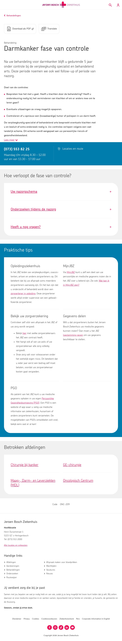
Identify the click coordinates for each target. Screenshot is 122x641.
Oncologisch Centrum (78, 480)
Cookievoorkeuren (49, 618)
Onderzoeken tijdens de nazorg (61, 209)
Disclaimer (16, 618)
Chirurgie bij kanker (24, 465)
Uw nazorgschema (61, 191)
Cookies (35, 618)
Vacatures (50, 570)
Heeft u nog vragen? (61, 227)
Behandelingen (13, 570)
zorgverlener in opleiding (23, 293)
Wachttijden (51, 566)
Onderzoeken (12, 574)
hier (24, 333)
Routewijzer (11, 577)
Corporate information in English (96, 618)
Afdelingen (11, 562)
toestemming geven (73, 335)
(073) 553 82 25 (17, 149)
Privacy (27, 618)
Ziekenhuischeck (66, 618)
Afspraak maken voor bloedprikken (61, 562)
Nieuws (49, 574)
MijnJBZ (71, 272)
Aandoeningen (12, 566)
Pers (78, 618)
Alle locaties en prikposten (15, 545)
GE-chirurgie (72, 465)
